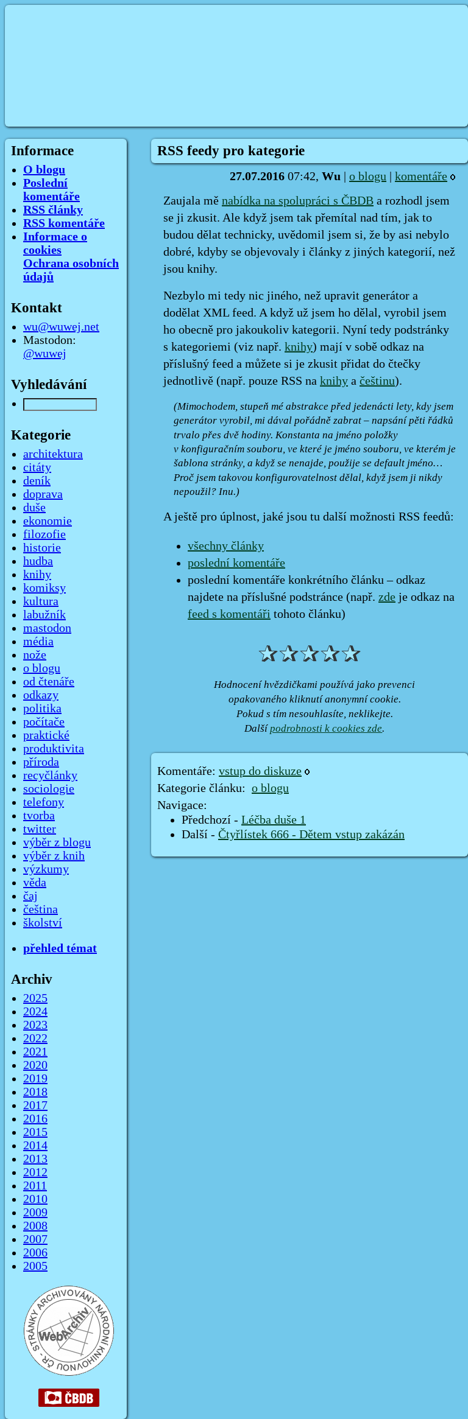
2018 (35, 1092)
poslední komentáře (236, 563)
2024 (35, 1011)
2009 (35, 1212)
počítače (44, 722)
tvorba (39, 815)
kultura (40, 601)
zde (386, 597)
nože (34, 655)
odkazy (40, 695)
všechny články (226, 546)
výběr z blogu (57, 842)
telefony (43, 802)
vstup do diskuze (260, 771)
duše (34, 507)
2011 (35, 1186)
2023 (35, 1025)
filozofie (44, 534)
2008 (35, 1226)
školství (42, 923)
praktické (46, 735)
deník (37, 481)
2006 (35, 1253)
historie (42, 548)
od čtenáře (48, 681)
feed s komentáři (229, 614)
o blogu (367, 176)
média (38, 641)
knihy (299, 347)
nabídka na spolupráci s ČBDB (298, 201)
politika (42, 708)
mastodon (47, 628)
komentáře (421, 176)
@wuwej (44, 353)
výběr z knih (54, 856)
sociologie (48, 789)
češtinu (377, 381)
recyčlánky (50, 775)
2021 (35, 1052)
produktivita (53, 748)
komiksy (44, 588)
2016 (35, 1119)
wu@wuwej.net (61, 327)
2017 (35, 1105)
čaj (30, 896)
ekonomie (47, 521)
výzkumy (46, 869)
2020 (35, 1065)
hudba (38, 561)
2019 (35, 1078)
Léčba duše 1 (273, 820)
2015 (35, 1132)
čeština (40, 909)
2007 (35, 1239)
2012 (35, 1172)
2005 (35, 1266)
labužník (44, 615)
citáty (37, 467)
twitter (39, 829)
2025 (35, 998)
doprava (43, 494)
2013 (35, 1159)
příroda (41, 762)
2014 (35, 1145)
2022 (35, 1038)
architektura (53, 454)
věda (34, 882)
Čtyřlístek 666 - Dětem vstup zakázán (311, 834)
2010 (35, 1199)
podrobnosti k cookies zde (326, 728)
